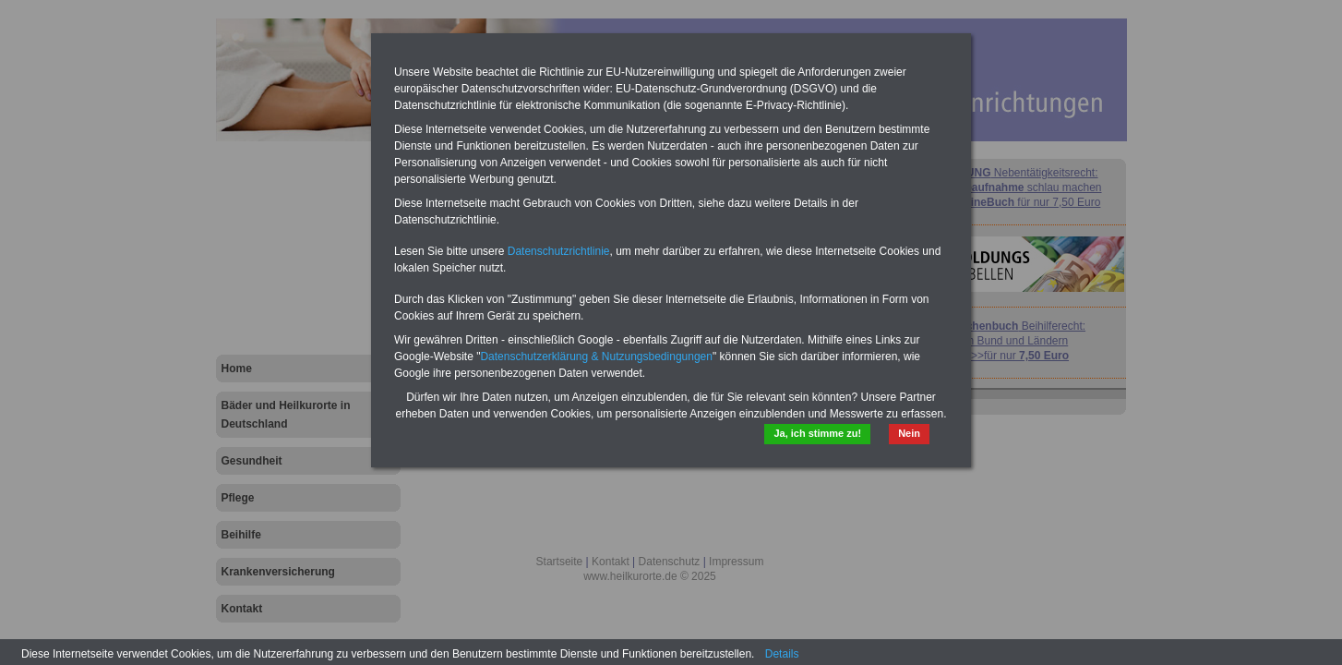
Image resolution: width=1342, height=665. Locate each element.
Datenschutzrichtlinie (559, 251)
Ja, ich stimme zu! (805, 434)
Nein (907, 434)
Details (782, 653)
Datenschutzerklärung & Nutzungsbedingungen (596, 356)
